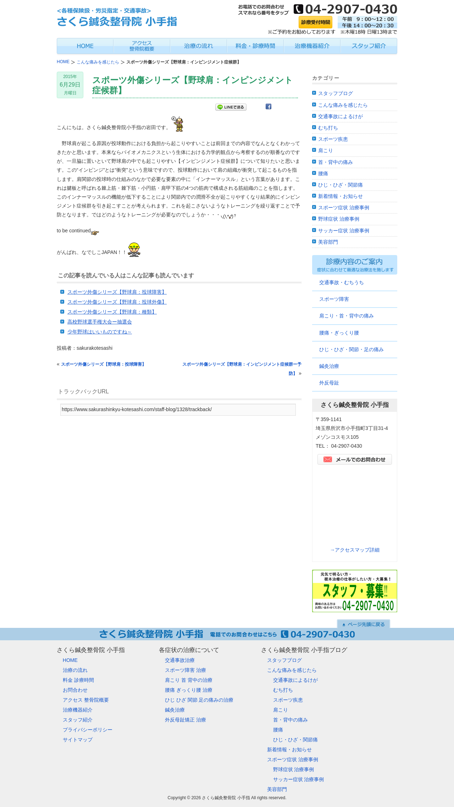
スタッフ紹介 (78, 720)
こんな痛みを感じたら (343, 105)
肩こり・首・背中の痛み (346, 316)
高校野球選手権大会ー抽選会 (99, 322)
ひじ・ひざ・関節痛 (340, 185)
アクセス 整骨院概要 (86, 700)
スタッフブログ (335, 93)
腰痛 (323, 173)
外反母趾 (329, 383)
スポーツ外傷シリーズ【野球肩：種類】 (112, 312)
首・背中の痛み (335, 162)
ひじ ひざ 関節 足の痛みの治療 (199, 700)
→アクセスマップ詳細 (355, 550)
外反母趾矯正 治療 (185, 720)
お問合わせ (75, 690)
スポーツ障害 (334, 299)
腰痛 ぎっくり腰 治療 (188, 690)
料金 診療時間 (78, 680)
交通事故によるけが (340, 116)
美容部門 (328, 242)
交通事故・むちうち (341, 282)
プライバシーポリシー (87, 730)
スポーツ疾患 (333, 139)
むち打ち (328, 128)
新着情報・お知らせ (340, 196)
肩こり (325, 150)
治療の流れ (75, 670)
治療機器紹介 (78, 710)
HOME (70, 660)
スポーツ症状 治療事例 (343, 207)
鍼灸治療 (329, 366)
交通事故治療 (180, 660)
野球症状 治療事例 (338, 219)
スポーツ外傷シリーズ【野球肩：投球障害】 (117, 292)
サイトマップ (78, 739)
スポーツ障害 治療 (185, 670)
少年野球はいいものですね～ (99, 332)
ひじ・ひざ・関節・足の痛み (351, 349)
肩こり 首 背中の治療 (188, 680)
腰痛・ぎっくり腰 (339, 333)
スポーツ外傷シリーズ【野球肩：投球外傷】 (117, 302)
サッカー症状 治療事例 (343, 230)
